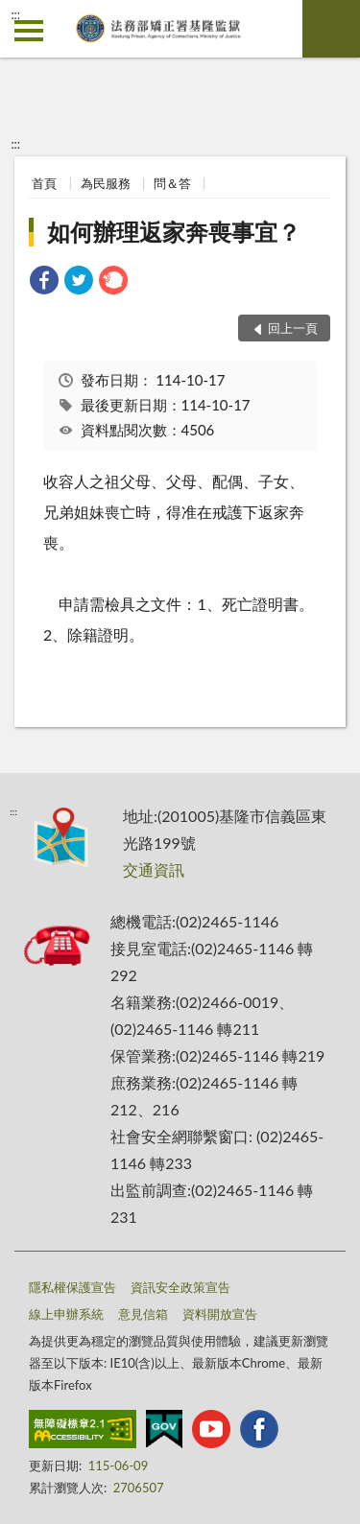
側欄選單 (28, 30)
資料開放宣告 (219, 1314)
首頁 (44, 183)
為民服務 (106, 183)
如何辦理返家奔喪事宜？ (173, 232)
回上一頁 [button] (293, 328)
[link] (44, 282)
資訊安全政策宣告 (180, 1287)
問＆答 (172, 183)
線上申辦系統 (66, 1314)
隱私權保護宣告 (72, 1287)
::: (15, 14)
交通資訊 (153, 869)
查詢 (331, 29)
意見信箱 (143, 1314)
